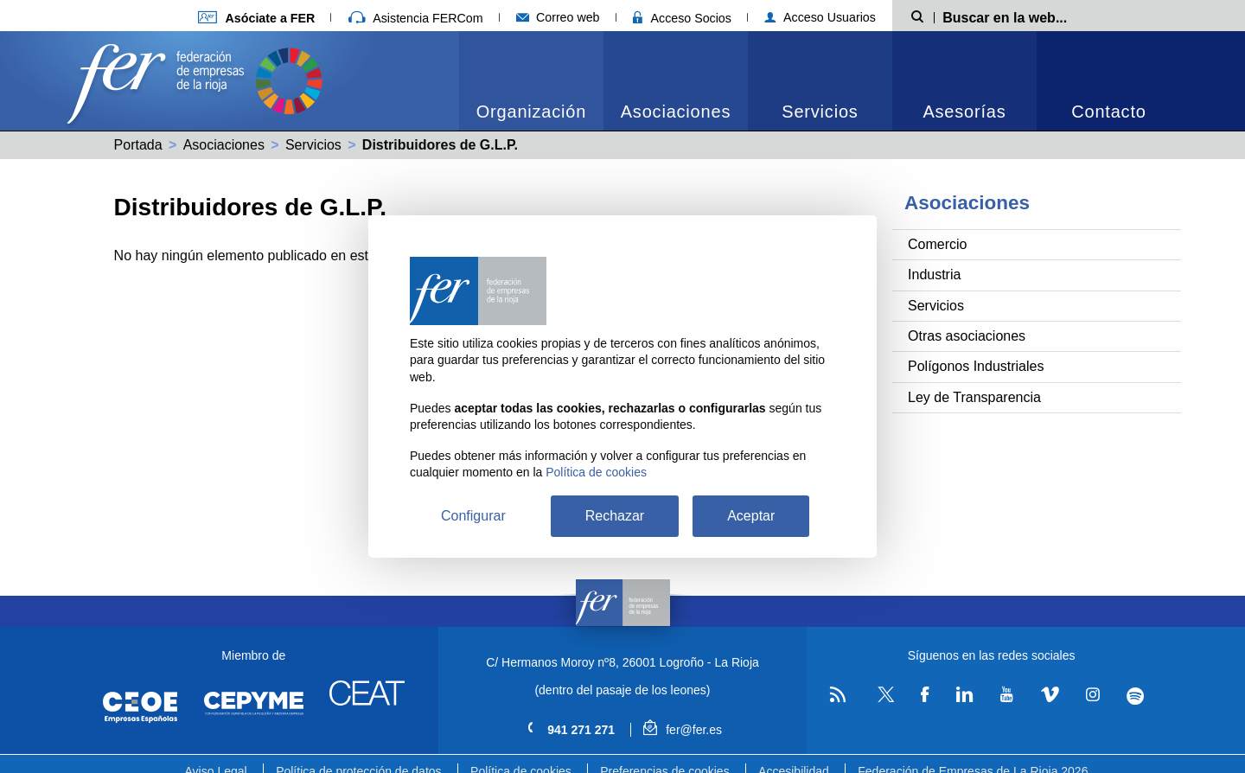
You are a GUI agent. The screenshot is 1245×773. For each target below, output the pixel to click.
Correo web (558, 17)
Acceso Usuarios (820, 17)
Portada (138, 144)
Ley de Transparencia (974, 397)
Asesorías (964, 111)
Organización (531, 111)
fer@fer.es (682, 730)
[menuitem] (531, 81)
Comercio (937, 244)
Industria (934, 274)
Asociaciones (676, 111)
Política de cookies (596, 472)
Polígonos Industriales (976, 366)
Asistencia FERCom (415, 18)
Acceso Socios (682, 18)
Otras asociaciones (966, 336)
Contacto (1108, 111)
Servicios (820, 111)
